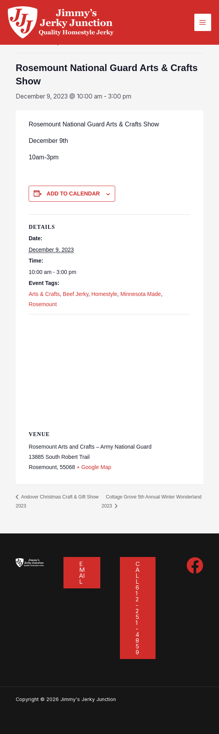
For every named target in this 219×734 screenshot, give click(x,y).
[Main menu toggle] (202, 22)
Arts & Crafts (44, 294)
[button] (81, 572)
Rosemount (43, 304)
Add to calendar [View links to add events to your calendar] (73, 193)
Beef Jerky (75, 294)
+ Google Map (93, 467)
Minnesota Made (140, 294)
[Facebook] (194, 565)
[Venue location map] (109, 371)
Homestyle (104, 294)
